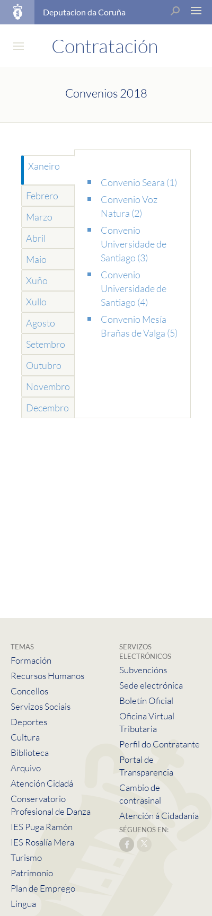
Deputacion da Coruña (84, 12)
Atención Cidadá (42, 783)
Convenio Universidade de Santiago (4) (133, 288)
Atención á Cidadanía (159, 815)
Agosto (40, 323)
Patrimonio (32, 872)
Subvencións (143, 669)
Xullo (36, 301)
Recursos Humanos (47, 675)
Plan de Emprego (43, 888)
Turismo (26, 857)
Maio (36, 259)
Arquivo (26, 767)
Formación (31, 660)
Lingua (23, 903)
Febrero (42, 195)
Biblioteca (30, 752)
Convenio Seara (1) (139, 182)
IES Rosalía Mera (42, 842)
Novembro (48, 386)
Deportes (29, 721)
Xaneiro (44, 166)
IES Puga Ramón (42, 826)
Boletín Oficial (146, 700)
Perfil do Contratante (159, 744)
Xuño (37, 280)
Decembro (47, 407)
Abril (36, 238)
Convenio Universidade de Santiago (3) (133, 243)
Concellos (29, 691)
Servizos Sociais (40, 706)
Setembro (45, 344)
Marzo (39, 217)
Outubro (43, 365)
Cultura (25, 737)
